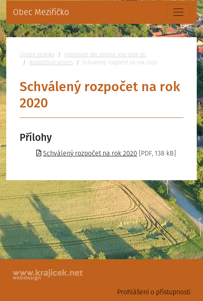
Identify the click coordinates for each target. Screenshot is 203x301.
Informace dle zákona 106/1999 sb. (105, 55)
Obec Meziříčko (41, 12)
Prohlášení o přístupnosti (153, 292)
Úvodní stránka (37, 55)
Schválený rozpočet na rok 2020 (90, 153)
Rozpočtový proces (51, 62)
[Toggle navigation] (178, 12)
